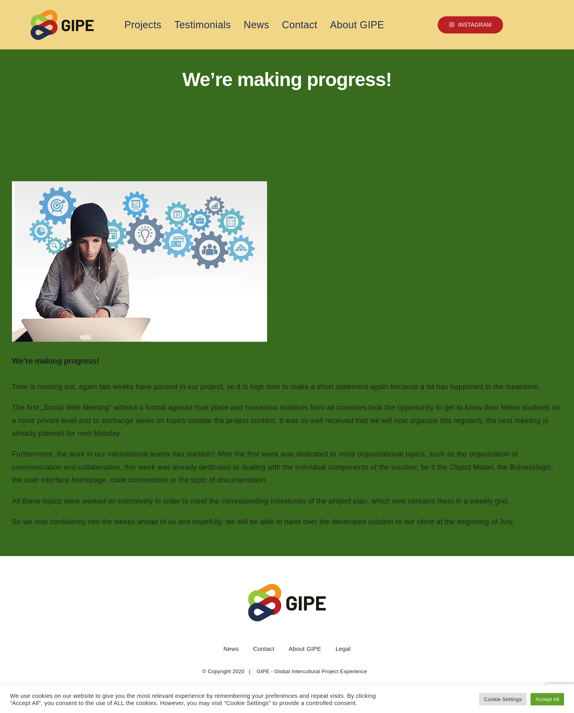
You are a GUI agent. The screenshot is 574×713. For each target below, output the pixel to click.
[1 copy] (62, 13)
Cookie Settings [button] (503, 699)
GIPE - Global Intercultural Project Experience (312, 671)
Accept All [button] (547, 699)
